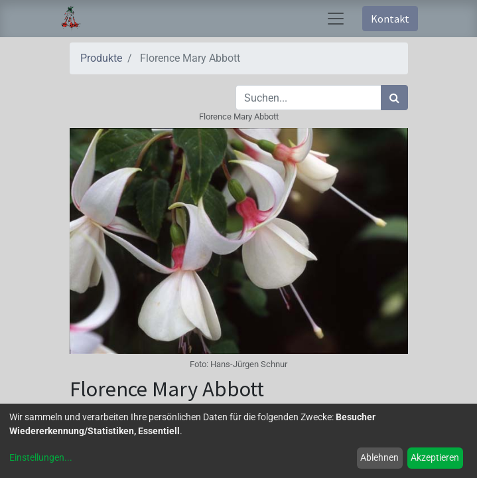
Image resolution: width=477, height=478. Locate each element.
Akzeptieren (435, 457)
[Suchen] (394, 97)
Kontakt (390, 18)
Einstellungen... (40, 457)
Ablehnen (379, 457)
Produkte (101, 58)
